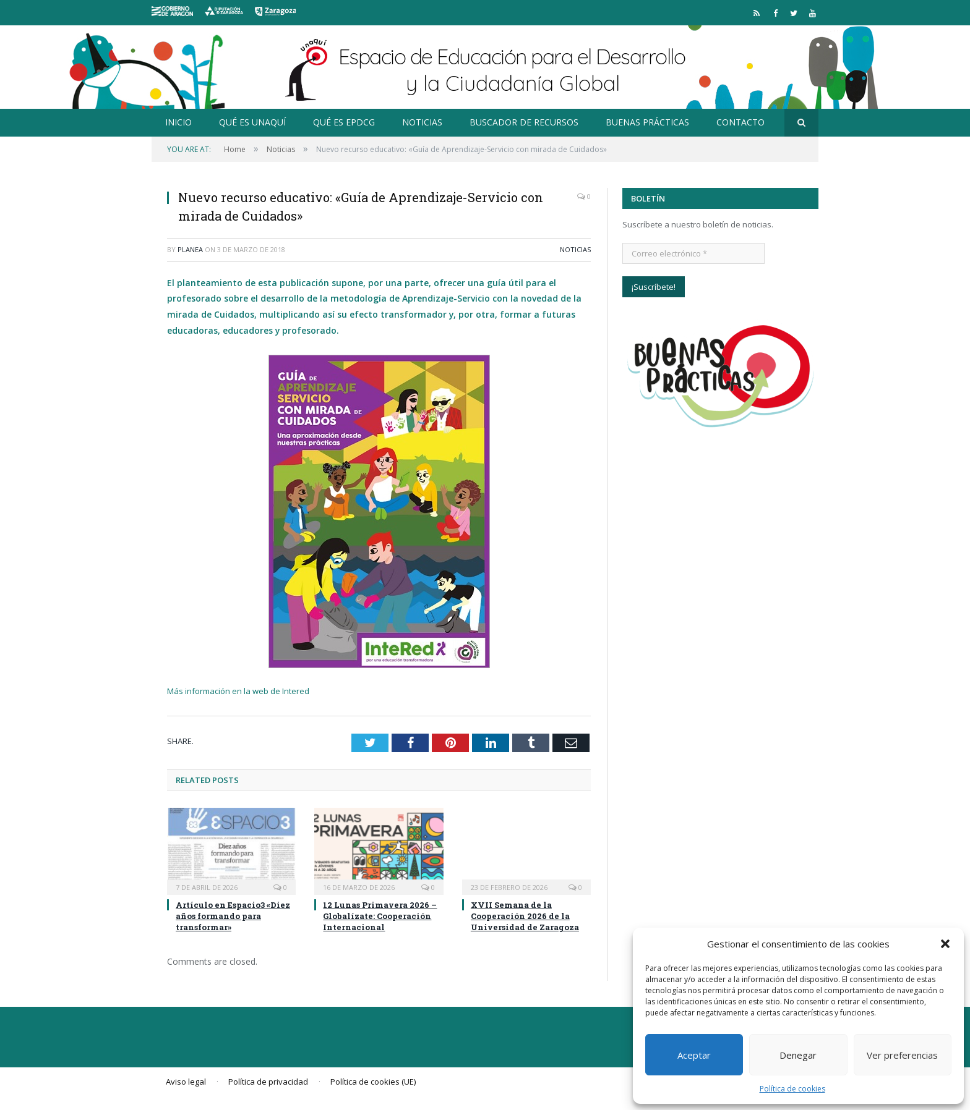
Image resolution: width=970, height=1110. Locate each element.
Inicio (178, 122)
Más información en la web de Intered (238, 691)
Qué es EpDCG (344, 122)
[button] (945, 944)
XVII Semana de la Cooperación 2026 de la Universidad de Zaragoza (525, 916)
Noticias (422, 122)
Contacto (740, 122)
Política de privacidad (268, 1081)
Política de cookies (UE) (373, 1081)
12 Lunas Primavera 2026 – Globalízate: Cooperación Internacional (380, 916)
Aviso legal (186, 1081)
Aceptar (694, 1055)
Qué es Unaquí (252, 122)
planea (190, 249)
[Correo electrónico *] (693, 253)
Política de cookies (792, 1088)
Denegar (798, 1055)
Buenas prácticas (647, 122)
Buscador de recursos (524, 122)
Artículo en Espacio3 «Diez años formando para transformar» (233, 916)
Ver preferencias (902, 1055)
